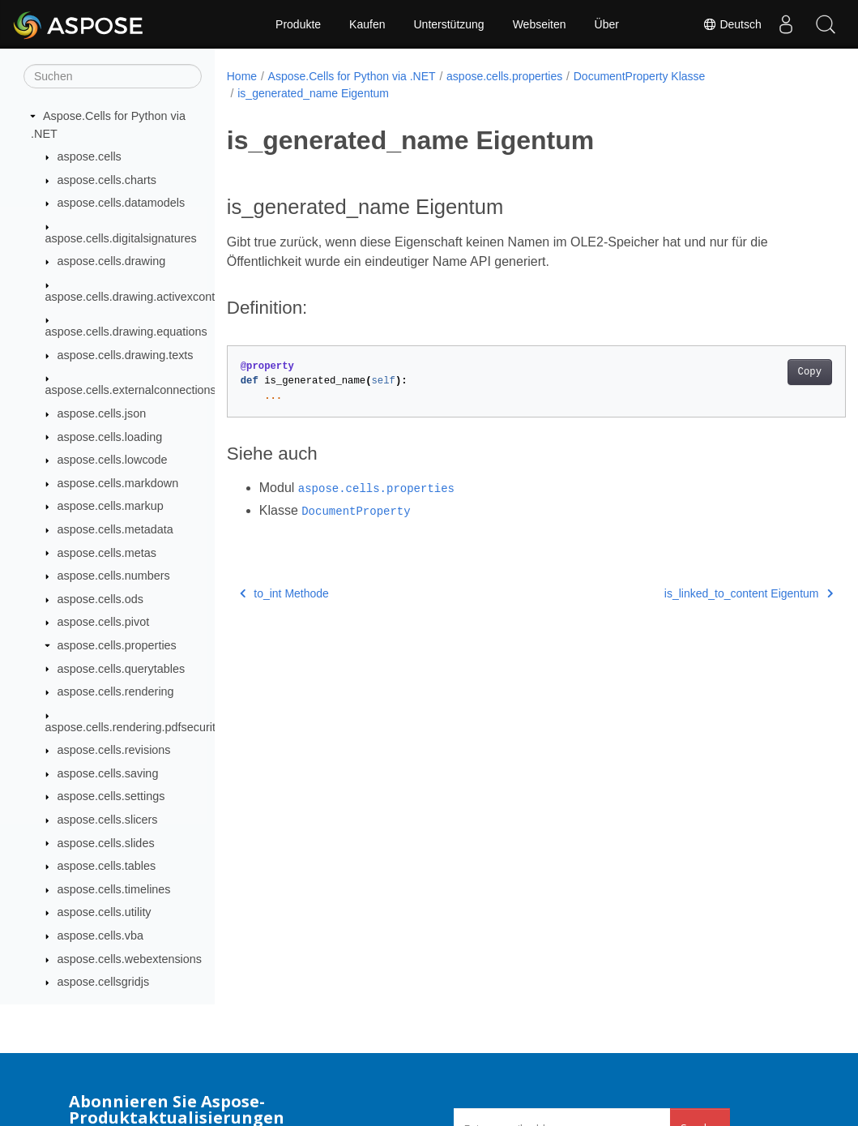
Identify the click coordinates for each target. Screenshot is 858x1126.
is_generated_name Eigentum (313, 93)
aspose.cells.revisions (114, 749)
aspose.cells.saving (108, 773)
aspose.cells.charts (107, 179)
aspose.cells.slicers (108, 819)
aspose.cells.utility (105, 912)
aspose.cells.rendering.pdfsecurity (133, 727)
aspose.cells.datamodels (122, 202)
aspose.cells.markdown (118, 483)
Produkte (298, 24)
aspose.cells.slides (106, 843)
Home (242, 76)
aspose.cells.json (102, 413)
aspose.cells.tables (107, 865)
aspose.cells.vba (100, 935)
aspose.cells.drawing (112, 261)
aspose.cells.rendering (116, 691)
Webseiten (539, 24)
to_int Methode (284, 593)
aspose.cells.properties (117, 645)
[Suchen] (112, 76)
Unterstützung (448, 24)
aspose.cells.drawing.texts (126, 355)
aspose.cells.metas (107, 552)
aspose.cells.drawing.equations (126, 331)
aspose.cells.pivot (104, 621)
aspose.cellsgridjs (104, 981)
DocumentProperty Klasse (640, 76)
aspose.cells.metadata (115, 529)
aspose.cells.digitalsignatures (121, 238)
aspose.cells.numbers (114, 575)
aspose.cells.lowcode (113, 459)
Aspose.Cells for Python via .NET (352, 76)
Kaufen (367, 24)
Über (607, 24)
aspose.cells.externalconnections (130, 389)
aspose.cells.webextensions (130, 959)
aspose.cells (90, 156)
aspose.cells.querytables (122, 668)
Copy (766, 372)
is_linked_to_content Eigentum (705, 593)
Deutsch (731, 24)
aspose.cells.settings (111, 796)
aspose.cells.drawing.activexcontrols (139, 296)
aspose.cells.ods (100, 599)
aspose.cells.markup (111, 505)
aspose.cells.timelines (114, 889)
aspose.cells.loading (110, 436)
